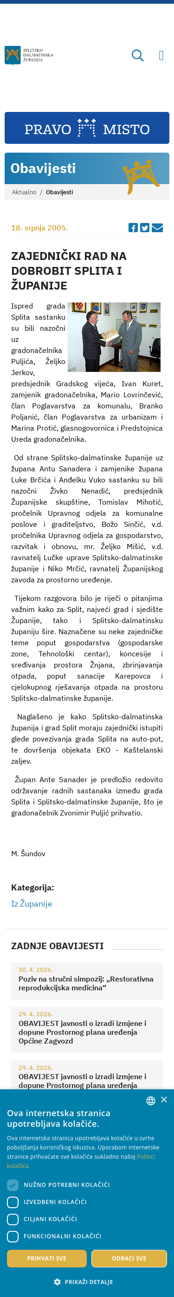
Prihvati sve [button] (46, 1258)
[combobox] (150, 1101)
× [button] (163, 1100)
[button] (87, 1281)
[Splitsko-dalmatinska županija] (29, 55)
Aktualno (24, 192)
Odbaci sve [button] (129, 1258)
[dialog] (87, 1193)
